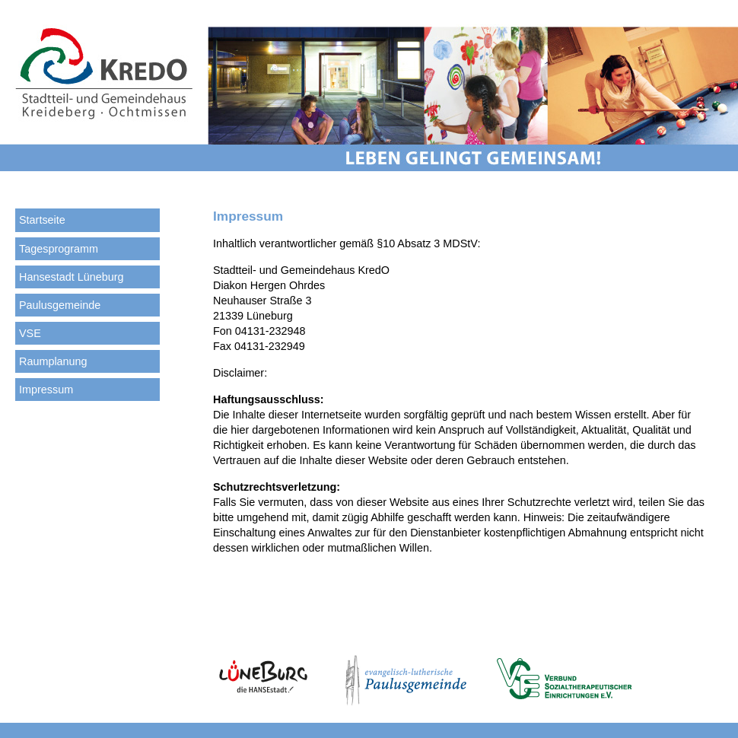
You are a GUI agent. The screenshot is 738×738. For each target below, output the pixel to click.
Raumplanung (53, 361)
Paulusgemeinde (59, 305)
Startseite (42, 220)
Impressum (46, 389)
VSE (30, 333)
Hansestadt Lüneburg (71, 277)
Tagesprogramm (58, 249)
